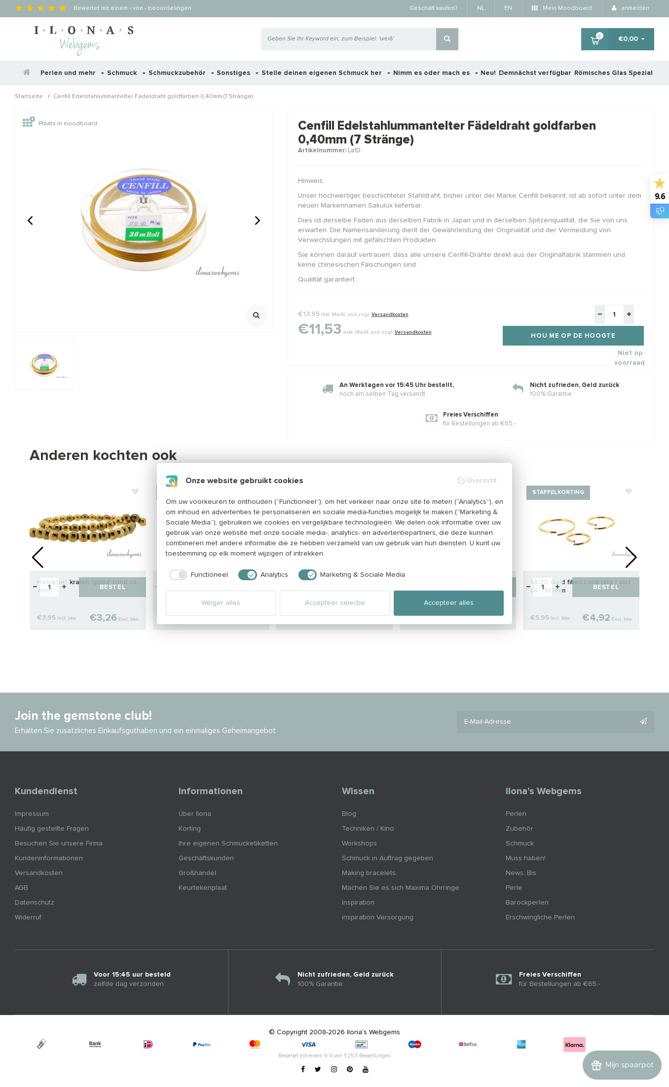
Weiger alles (220, 602)
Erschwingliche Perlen (540, 917)
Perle (514, 887)
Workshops (359, 843)
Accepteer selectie (335, 602)
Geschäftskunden (206, 858)
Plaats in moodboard (60, 124)
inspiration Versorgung (377, 917)
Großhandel (197, 873)
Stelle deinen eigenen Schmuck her (325, 73)
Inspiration (358, 902)
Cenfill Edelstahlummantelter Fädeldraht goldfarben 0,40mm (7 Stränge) (153, 97)
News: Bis (521, 873)
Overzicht (477, 480)
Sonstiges (238, 73)
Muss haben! (526, 858)
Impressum (32, 813)
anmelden (630, 8)
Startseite (29, 97)
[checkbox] (197, 574)
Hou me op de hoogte (573, 336)
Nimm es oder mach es (435, 73)
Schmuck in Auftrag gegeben (387, 858)
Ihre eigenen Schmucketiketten (228, 843)
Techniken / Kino (368, 828)
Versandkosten (390, 314)
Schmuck (126, 73)
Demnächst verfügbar (535, 73)
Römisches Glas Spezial (613, 73)
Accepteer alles (449, 602)
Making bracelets (369, 873)
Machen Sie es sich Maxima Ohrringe (400, 887)
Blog (349, 813)
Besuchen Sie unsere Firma (59, 843)
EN (508, 8)
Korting (190, 828)
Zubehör (519, 828)
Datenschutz (34, 902)
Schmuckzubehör (181, 73)
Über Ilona (195, 813)
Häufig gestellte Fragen (52, 828)
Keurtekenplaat (203, 887)
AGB (21, 887)
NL (480, 8)
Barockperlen (527, 902)
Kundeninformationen (49, 858)
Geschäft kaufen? (433, 8)
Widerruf (28, 917)
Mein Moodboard (562, 8)
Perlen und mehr (72, 73)
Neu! (488, 73)
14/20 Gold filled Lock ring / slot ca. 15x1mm (580, 586)
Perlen (516, 813)
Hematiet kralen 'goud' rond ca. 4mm (87, 586)
